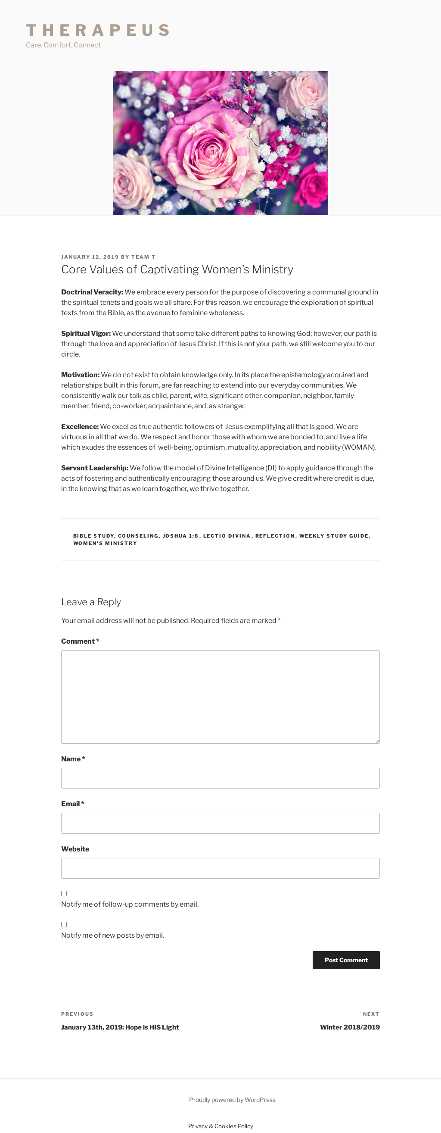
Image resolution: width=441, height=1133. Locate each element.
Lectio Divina (227, 536)
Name (73, 759)
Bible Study (93, 536)
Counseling (138, 536)
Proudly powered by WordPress (232, 1099)
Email (72, 804)
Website (75, 849)
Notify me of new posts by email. (112, 935)
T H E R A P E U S (98, 30)
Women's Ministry (105, 543)
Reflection (275, 536)
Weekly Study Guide (334, 536)
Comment (80, 641)
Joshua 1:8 (181, 536)
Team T (143, 257)
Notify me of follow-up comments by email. (130, 904)
